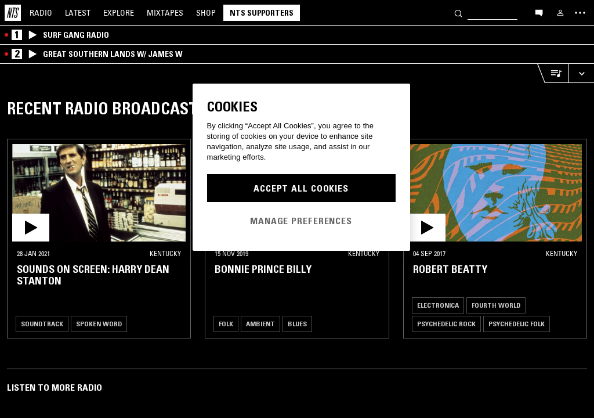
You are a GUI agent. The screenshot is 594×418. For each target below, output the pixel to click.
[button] (99, 193)
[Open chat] (539, 12)
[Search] (458, 12)
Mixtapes (165, 13)
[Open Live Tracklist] (552, 73)
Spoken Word (99, 323)
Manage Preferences (301, 220)
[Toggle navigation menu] (580, 13)
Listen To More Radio (54, 387)
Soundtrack (42, 323)
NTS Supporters (262, 13)
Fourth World (496, 305)
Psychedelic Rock (446, 323)
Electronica (438, 305)
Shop (206, 13)
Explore (118, 13)
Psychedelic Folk (516, 323)
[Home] (13, 13)
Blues (297, 323)
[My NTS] (560, 13)
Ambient (260, 323)
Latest (77, 13)
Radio (41, 13)
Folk (226, 323)
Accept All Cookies (301, 188)
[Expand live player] (581, 73)
